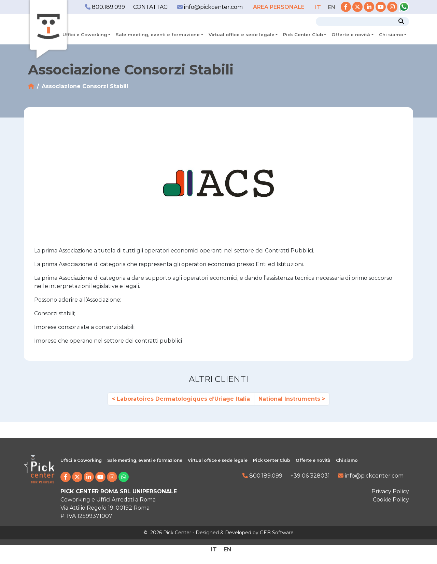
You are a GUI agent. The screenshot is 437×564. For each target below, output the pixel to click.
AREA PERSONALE (279, 7)
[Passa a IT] (318, 7)
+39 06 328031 (310, 475)
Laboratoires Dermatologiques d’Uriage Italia (183, 399)
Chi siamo (391, 34)
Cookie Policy (391, 499)
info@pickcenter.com (210, 7)
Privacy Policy (390, 491)
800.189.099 (105, 7)
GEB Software (277, 532)
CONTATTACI (151, 7)
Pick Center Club (303, 34)
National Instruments (289, 399)
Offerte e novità (351, 34)
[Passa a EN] (331, 7)
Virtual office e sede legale (241, 34)
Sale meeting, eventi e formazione (158, 34)
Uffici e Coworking (84, 34)
